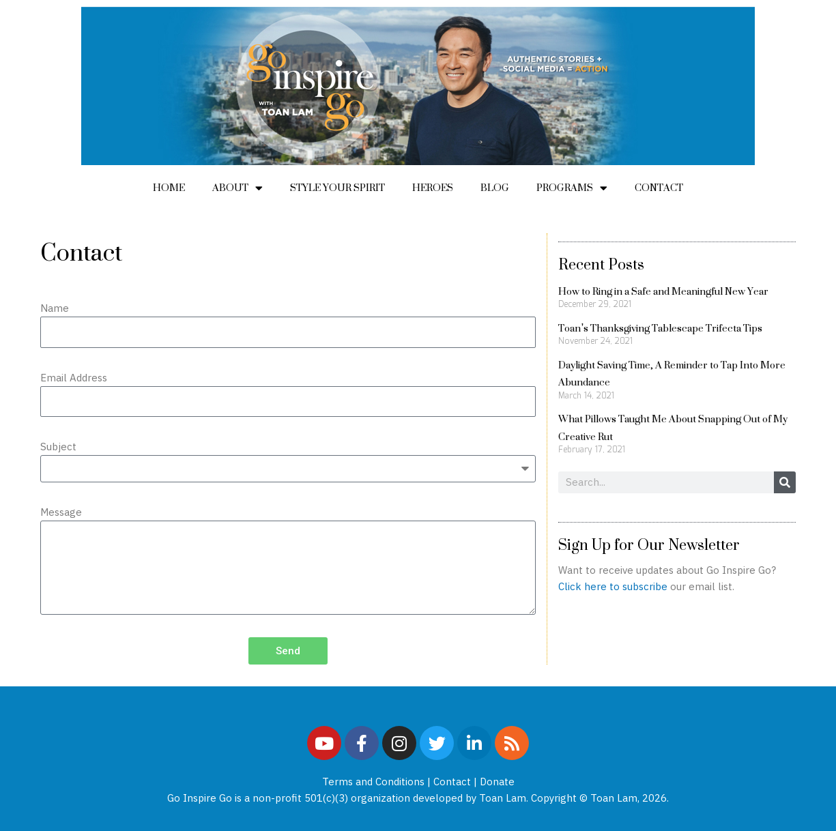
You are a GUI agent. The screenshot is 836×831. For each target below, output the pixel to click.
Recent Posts (601, 264)
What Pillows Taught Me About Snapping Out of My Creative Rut (673, 427)
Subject (58, 446)
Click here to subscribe (612, 586)
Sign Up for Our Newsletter (649, 544)
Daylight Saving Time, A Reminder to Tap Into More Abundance (671, 373)
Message (61, 512)
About (237, 188)
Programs (571, 188)
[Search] (785, 482)
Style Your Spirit (337, 187)
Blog (494, 187)
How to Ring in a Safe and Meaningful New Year (663, 291)
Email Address (73, 377)
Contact (659, 187)
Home (169, 187)
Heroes (432, 187)
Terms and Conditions (373, 781)
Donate (497, 781)
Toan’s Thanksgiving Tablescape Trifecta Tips (660, 327)
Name (54, 308)
